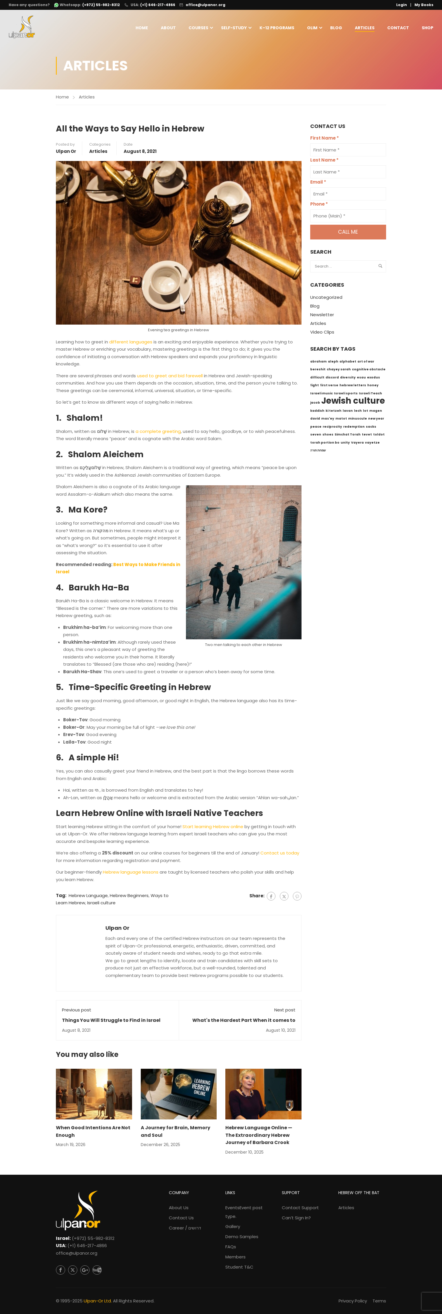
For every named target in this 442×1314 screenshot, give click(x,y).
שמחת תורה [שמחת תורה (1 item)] (318, 451)
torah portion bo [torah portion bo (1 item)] (324, 444)
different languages (130, 343)
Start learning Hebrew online (212, 828)
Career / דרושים (185, 1228)
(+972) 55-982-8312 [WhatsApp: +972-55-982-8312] (101, 5)
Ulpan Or (66, 152)
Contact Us (181, 1218)
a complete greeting (158, 432)
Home (142, 28)
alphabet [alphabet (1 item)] (347, 362)
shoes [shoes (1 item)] (327, 435)
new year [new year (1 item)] (376, 420)
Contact (398, 28)
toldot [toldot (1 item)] (379, 435)
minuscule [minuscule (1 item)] (357, 420)
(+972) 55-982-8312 (93, 1238)
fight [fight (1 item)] (314, 386)
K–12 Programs (277, 28)
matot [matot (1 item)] (341, 420)
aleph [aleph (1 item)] (333, 362)
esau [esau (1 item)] (361, 378)
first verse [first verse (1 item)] (329, 386)
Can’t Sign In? (296, 1218)
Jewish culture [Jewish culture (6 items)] (353, 402)
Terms (379, 1301)
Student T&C (239, 1267)
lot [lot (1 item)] (365, 412)
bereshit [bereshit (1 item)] (318, 370)
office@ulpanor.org (205, 4)
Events (244, 1212)
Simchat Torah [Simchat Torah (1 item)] (348, 435)
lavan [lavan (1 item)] (348, 412)
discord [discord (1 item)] (332, 378)
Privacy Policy (353, 1301)
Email (318, 183)
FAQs (230, 1247)
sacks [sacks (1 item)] (371, 428)
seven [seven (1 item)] (315, 435)
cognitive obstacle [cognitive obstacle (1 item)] (369, 370)
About (168, 28)
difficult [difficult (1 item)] (317, 378)
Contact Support (300, 1208)
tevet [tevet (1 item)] (367, 435)
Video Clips (322, 333)
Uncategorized (326, 299)
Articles (365, 28)
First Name (324, 139)
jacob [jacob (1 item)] (315, 404)
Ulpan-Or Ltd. (98, 1301)
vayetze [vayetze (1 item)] (372, 444)
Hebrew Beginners (129, 897)
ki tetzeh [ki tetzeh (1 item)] (333, 412)
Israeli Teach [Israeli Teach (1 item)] (370, 394)
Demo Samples (241, 1237)
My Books (423, 4)
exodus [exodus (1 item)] (373, 378)
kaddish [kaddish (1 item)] (317, 412)
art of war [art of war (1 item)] (365, 362)
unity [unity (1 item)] (345, 444)
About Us (179, 1208)
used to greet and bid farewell (170, 377)
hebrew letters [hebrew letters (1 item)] (352, 386)
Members (235, 1257)
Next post (284, 1011)
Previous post (76, 1011)
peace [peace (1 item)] (316, 428)
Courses (198, 28)
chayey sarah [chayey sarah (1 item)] (339, 370)
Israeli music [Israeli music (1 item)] (321, 394)
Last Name (324, 161)
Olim (312, 28)
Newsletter (322, 316)
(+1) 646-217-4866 (157, 4)
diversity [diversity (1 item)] (348, 378)
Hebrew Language (88, 897)
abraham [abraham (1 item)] (318, 362)
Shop (427, 28)
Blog (336, 28)
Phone (319, 205)
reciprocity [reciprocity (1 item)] (332, 428)
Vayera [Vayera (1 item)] (357, 444)
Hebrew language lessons (130, 873)
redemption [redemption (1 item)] (354, 428)
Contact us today (279, 854)
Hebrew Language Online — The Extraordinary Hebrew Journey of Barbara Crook (258, 1136)
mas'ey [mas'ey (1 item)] (327, 420)
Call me (348, 233)
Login (401, 4)
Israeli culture (101, 904)
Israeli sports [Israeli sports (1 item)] (346, 394)
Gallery (232, 1226)
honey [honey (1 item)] (373, 386)
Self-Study (234, 28)
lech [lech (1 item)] (358, 412)
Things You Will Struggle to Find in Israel (111, 1021)
